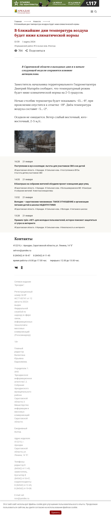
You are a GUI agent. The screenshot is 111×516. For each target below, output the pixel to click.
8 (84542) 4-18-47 (21, 255)
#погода (52, 46)
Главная (18, 21)
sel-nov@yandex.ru (22, 250)
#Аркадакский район (23, 46)
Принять (55, 512)
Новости (37, 21)
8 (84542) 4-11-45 (41, 255)
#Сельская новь (40, 46)
